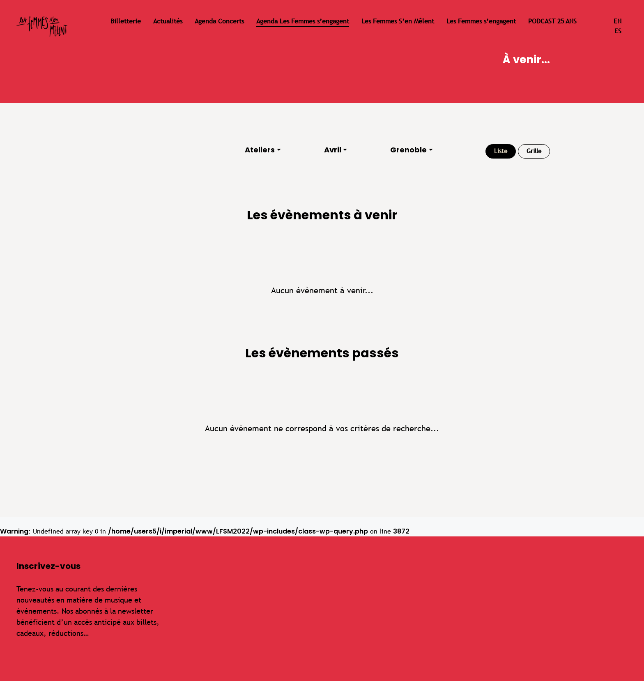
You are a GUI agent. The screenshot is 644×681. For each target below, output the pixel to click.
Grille (534, 150)
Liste (500, 150)
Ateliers (260, 150)
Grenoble (408, 150)
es (617, 31)
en (617, 21)
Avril (332, 150)
